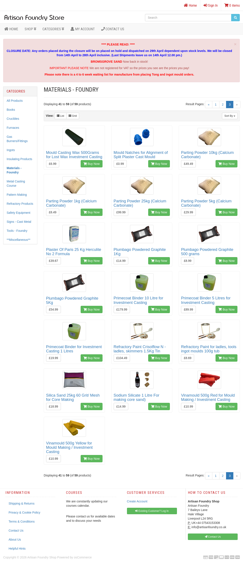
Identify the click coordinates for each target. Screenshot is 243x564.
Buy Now (91, 163)
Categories (53, 29)
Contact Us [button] (213, 536)
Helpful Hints (17, 548)
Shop (30, 29)
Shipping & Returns (22, 503)
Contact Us (112, 29)
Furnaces (13, 127)
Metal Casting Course (16, 183)
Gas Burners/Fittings (17, 139)
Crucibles (13, 118)
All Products (15, 100)
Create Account (137, 501)
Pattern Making (17, 194)
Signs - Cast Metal (19, 221)
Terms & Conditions (22, 521)
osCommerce (83, 557)
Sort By (229, 115)
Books (11, 109)
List (60, 115)
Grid (73, 115)
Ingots (11, 150)
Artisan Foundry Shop (41, 557)
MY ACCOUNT (83, 29)
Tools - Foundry (17, 230)
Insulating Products (19, 159)
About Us (15, 539)
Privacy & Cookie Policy (24, 512)
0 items (232, 5)
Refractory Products (20, 203)
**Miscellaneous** (18, 239)
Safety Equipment (18, 212)
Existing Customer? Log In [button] (152, 510)
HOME (11, 29)
